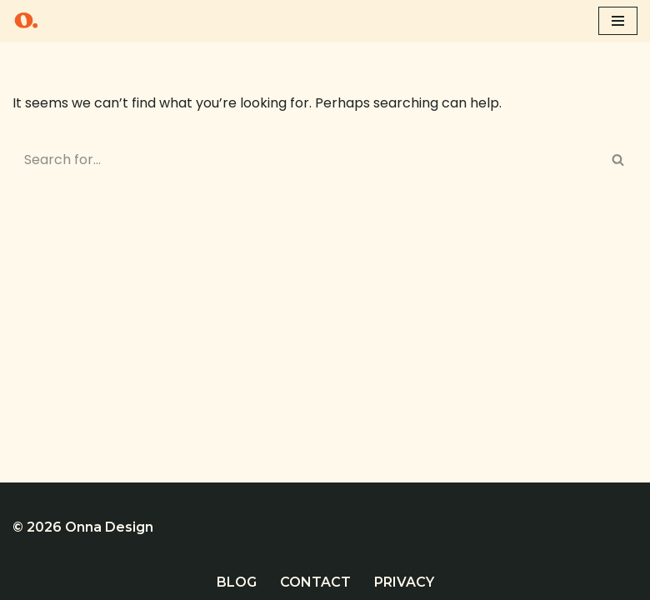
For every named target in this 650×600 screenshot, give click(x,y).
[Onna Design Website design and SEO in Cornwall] (25, 21)
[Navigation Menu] (618, 21)
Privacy (404, 582)
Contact (315, 582)
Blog (237, 582)
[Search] (306, 159)
